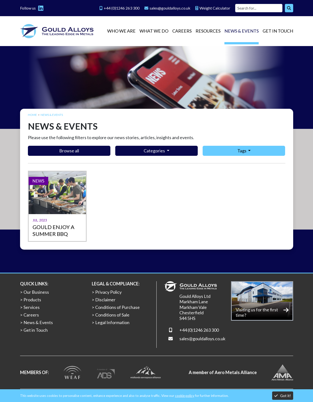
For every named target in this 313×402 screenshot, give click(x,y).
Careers (182, 31)
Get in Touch (278, 31)
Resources (208, 31)
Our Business (36, 292)
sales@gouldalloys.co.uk (202, 338)
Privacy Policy (108, 292)
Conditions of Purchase (117, 307)
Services (31, 307)
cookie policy (184, 396)
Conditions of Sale (112, 314)
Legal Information (112, 322)
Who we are (121, 31)
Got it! (282, 395)
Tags (242, 150)
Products (32, 299)
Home (32, 115)
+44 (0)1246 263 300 (199, 330)
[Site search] (258, 8)
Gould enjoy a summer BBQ (53, 230)
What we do (153, 31)
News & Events (241, 31)
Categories (155, 150)
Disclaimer (105, 299)
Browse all (69, 150)
